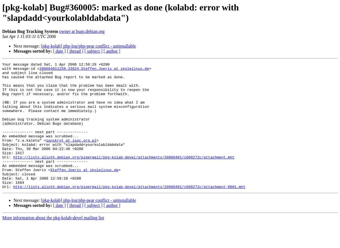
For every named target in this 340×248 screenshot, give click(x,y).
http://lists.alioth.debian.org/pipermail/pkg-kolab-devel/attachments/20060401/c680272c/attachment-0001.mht (129, 212)
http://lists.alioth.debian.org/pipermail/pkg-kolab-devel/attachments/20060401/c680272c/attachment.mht (123, 176)
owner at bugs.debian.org (81, 31)
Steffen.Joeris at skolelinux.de (84, 191)
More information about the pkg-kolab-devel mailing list (53, 243)
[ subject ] (93, 51)
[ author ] (112, 51)
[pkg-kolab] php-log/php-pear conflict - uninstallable (88, 46)
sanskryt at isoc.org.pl (71, 156)
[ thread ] (75, 51)
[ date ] (59, 51)
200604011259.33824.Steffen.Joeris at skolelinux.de (94, 70)
